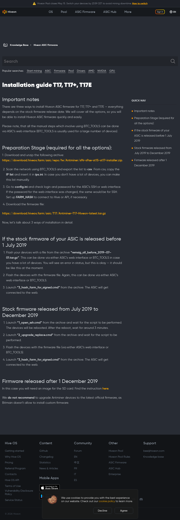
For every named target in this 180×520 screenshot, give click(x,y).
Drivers (81, 70)
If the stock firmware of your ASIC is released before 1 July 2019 (153, 135)
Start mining (34, 70)
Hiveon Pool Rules (119, 456)
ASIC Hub (114, 468)
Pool (71, 70)
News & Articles (48, 468)
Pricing (9, 462)
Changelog (46, 456)
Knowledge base (153, 456)
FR (75, 468)
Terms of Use (13, 486)
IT (75, 474)
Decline (102, 510)
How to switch (140, 3)
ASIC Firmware (117, 462)
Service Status (13, 500)
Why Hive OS (13, 456)
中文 (76, 462)
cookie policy (107, 501)
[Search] (87, 61)
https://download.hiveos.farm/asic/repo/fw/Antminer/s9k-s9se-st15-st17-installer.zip (62, 160)
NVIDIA (102, 70)
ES (75, 480)
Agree (123, 510)
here (105, 388)
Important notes (144, 111)
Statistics (45, 462)
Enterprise (115, 474)
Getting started (14, 450)
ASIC (48, 70)
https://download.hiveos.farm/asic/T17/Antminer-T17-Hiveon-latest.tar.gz (54, 213)
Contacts (11, 474)
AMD (91, 70)
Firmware (59, 70)
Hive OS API (12, 480)
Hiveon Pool (116, 450)
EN (75, 456)
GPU (112, 70)
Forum (78, 450)
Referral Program (15, 468)
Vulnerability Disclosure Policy (19, 492)
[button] (52, 499)
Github (43, 450)
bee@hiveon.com (153, 450)
